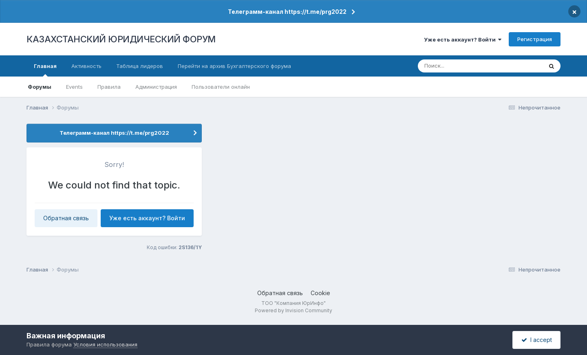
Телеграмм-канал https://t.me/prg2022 (287, 11)
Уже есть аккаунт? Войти (462, 39)
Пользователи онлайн (221, 86)
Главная (45, 70)
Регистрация (534, 39)
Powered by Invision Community (293, 310)
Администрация (156, 86)
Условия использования (105, 344)
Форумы (39, 86)
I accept (536, 339)
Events (74, 86)
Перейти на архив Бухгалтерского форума (234, 66)
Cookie (320, 292)
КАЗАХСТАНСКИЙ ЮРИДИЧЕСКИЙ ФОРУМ (121, 39)
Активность (86, 66)
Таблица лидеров (139, 66)
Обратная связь (66, 218)
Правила (109, 86)
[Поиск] (465, 65)
